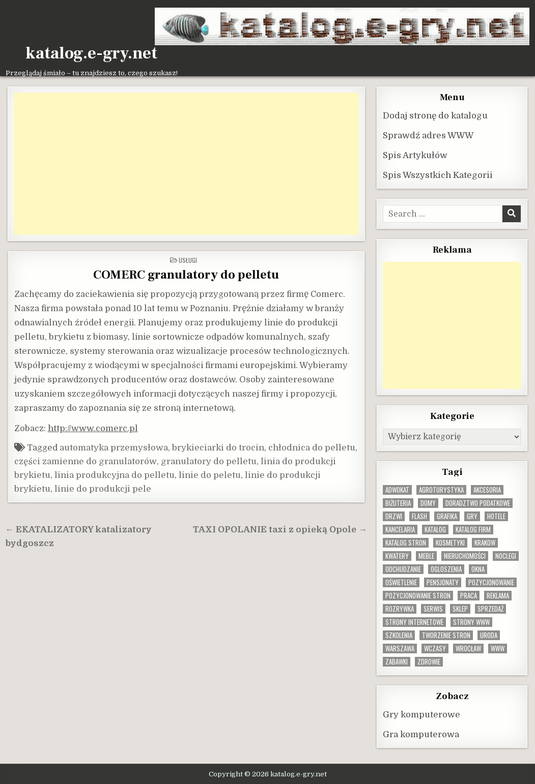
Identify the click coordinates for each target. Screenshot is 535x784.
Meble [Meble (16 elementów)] (426, 555)
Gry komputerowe (421, 714)
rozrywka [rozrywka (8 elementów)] (399, 608)
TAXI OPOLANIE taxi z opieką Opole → (280, 529)
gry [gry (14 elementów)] (472, 516)
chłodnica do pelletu (311, 447)
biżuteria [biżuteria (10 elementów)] (398, 502)
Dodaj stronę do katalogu (435, 115)
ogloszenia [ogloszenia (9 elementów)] (446, 569)
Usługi (188, 259)
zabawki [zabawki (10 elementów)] (396, 661)
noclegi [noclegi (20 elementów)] (505, 555)
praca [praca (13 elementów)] (468, 595)
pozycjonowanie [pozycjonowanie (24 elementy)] (491, 582)
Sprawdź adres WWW (428, 135)
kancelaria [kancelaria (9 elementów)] (400, 529)
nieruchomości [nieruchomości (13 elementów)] (465, 555)
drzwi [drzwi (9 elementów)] (393, 516)
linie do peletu (210, 474)
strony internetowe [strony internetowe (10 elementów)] (414, 621)
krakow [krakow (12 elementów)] (484, 542)
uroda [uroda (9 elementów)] (488, 635)
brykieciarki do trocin (218, 447)
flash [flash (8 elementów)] (419, 516)
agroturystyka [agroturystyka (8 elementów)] (441, 489)
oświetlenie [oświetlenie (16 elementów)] (401, 582)
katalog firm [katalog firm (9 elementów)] (473, 529)
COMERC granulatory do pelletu (186, 274)
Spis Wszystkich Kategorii (438, 174)
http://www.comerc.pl (93, 428)
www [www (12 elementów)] (497, 648)
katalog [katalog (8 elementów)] (435, 529)
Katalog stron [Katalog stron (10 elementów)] (405, 542)
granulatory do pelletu (209, 461)
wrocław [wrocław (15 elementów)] (468, 648)
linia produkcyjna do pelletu (114, 474)
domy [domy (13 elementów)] (428, 502)
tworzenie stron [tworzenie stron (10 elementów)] (446, 635)
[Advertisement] (186, 163)
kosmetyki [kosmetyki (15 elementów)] (450, 542)
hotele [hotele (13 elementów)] (496, 516)
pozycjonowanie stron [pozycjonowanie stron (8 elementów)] (417, 595)
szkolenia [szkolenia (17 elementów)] (398, 635)
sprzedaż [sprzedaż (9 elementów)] (490, 608)
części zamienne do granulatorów (85, 461)
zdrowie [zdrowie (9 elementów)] (428, 661)
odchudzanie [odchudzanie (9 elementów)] (403, 569)
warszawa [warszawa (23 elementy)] (399, 648)
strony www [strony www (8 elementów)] (471, 621)
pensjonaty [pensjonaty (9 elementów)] (443, 582)
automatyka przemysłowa (114, 447)
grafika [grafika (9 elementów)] (447, 516)
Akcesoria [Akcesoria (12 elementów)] (487, 489)
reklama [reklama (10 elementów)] (498, 595)
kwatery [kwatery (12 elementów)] (397, 555)
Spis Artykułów (415, 155)
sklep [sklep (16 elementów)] (460, 608)
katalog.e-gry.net (91, 53)
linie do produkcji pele (102, 488)
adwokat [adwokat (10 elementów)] (397, 489)
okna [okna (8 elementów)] (478, 569)
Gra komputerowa (421, 734)
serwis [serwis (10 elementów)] (433, 608)
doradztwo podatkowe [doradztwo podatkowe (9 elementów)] (477, 502)
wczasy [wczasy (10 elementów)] (435, 648)
